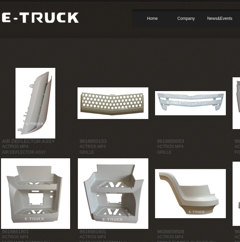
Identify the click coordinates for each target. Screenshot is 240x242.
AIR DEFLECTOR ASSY (28, 141)
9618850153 (93, 141)
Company (185, 18)
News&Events (220, 18)
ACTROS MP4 (15, 146)
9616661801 (15, 231)
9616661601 (93, 231)
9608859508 (170, 231)
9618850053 (170, 141)
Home (152, 18)
